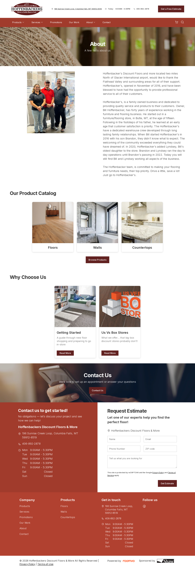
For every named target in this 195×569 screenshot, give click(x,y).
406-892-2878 (142, 9)
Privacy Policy (158, 473)
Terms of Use (45, 564)
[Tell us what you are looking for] (142, 461)
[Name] (123, 439)
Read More (65, 353)
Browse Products (97, 259)
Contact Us (97, 390)
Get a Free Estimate (171, 9)
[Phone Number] (123, 449)
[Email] (160, 439)
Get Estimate (167, 483)
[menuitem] (18, 22)
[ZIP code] (160, 449)
